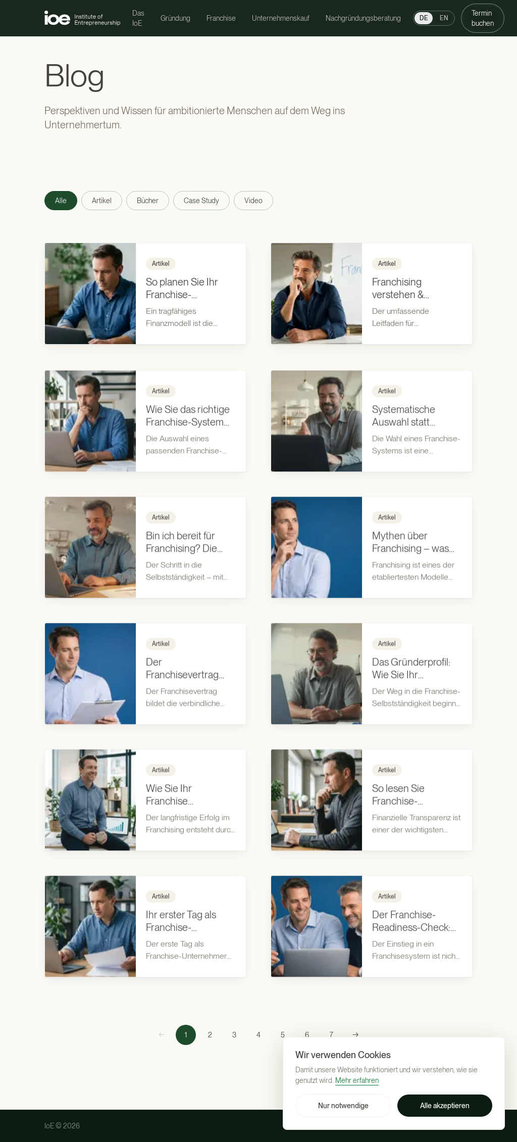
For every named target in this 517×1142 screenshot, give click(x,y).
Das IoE (138, 18)
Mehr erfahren (357, 1080)
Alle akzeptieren (445, 1106)
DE (424, 18)
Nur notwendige (343, 1106)
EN (444, 18)
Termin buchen (483, 18)
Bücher (148, 201)
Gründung (175, 18)
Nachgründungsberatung (363, 18)
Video (253, 201)
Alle (61, 201)
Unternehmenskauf (280, 18)
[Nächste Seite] (355, 1035)
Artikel (102, 201)
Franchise (221, 18)
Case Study (201, 201)
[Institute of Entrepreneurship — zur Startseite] (82, 18)
